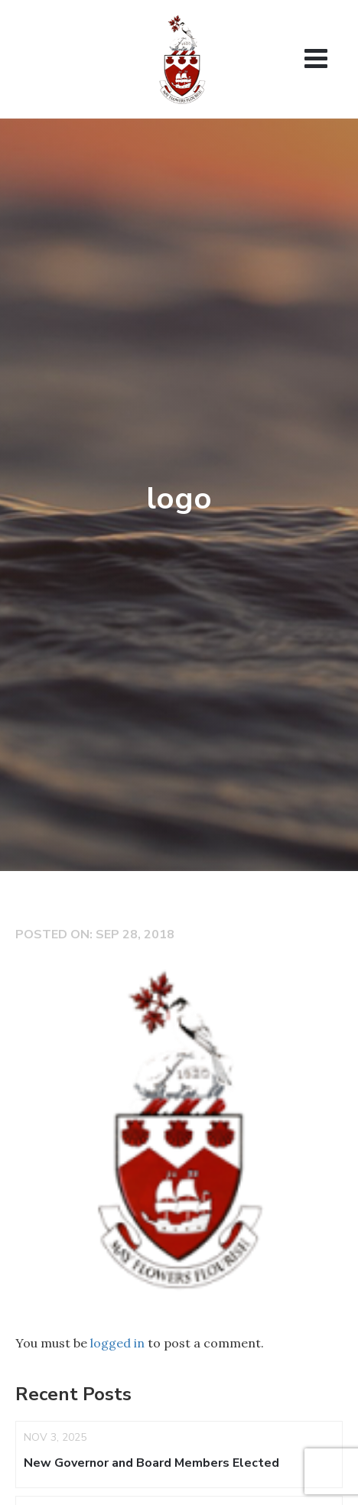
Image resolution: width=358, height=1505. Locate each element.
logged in (117, 1343)
